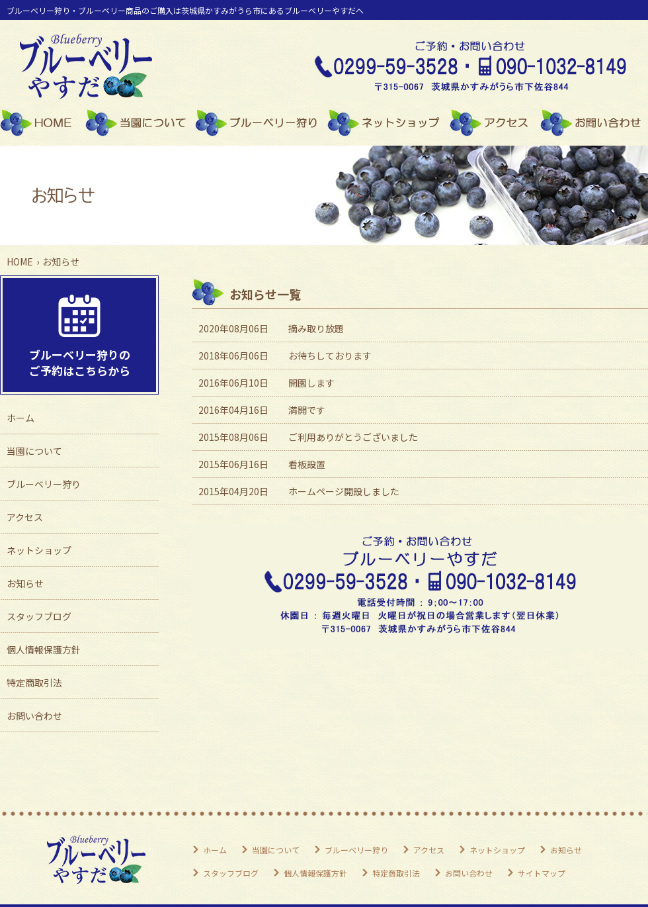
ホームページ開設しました (343, 491)
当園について (140, 122)
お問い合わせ (594, 122)
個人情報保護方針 (44, 649)
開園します (311, 382)
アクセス (495, 122)
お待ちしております (330, 355)
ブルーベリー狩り (261, 122)
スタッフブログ (39, 616)
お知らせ (25, 583)
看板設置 (306, 464)
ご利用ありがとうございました (353, 437)
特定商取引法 (34, 682)
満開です (306, 409)
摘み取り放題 (316, 328)
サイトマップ (541, 873)
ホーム (42, 122)
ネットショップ (388, 122)
